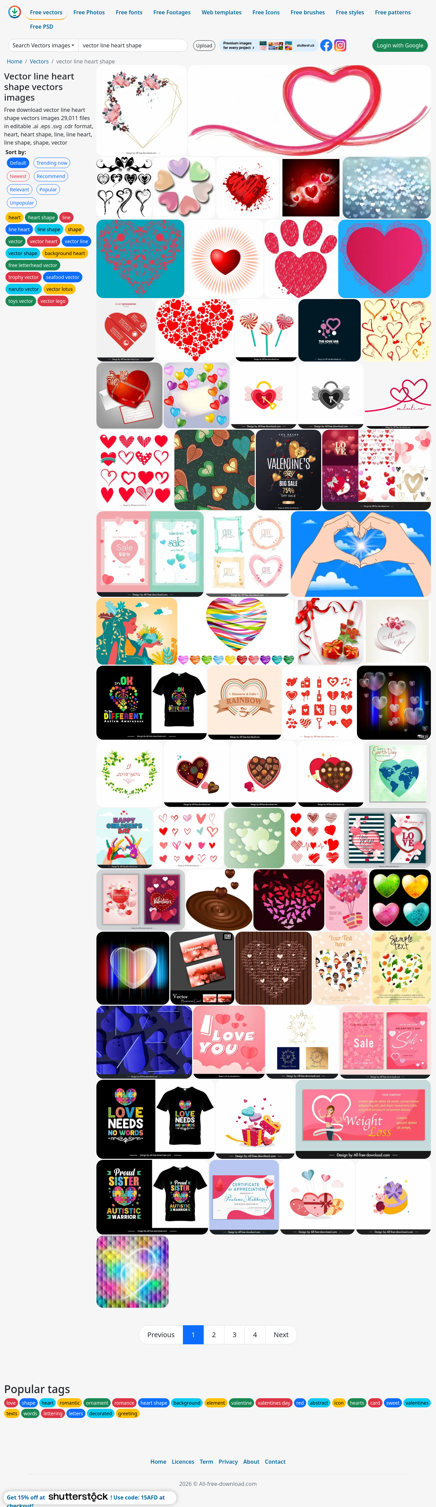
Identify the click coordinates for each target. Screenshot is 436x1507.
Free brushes (308, 12)
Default (18, 163)
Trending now (51, 163)
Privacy (228, 1461)
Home (14, 61)
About (251, 1461)
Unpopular (22, 203)
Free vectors (46, 12)
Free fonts (129, 12)
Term (206, 1461)
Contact (275, 1461)
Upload (204, 45)
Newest (18, 176)
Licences (183, 1461)
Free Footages (172, 12)
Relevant (19, 189)
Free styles (350, 12)
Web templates (222, 12)
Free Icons (266, 12)
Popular (48, 189)
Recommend (51, 176)
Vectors (39, 61)
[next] (281, 1334)
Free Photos (89, 12)
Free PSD (41, 26)
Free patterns (393, 12)
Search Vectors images (41, 45)
